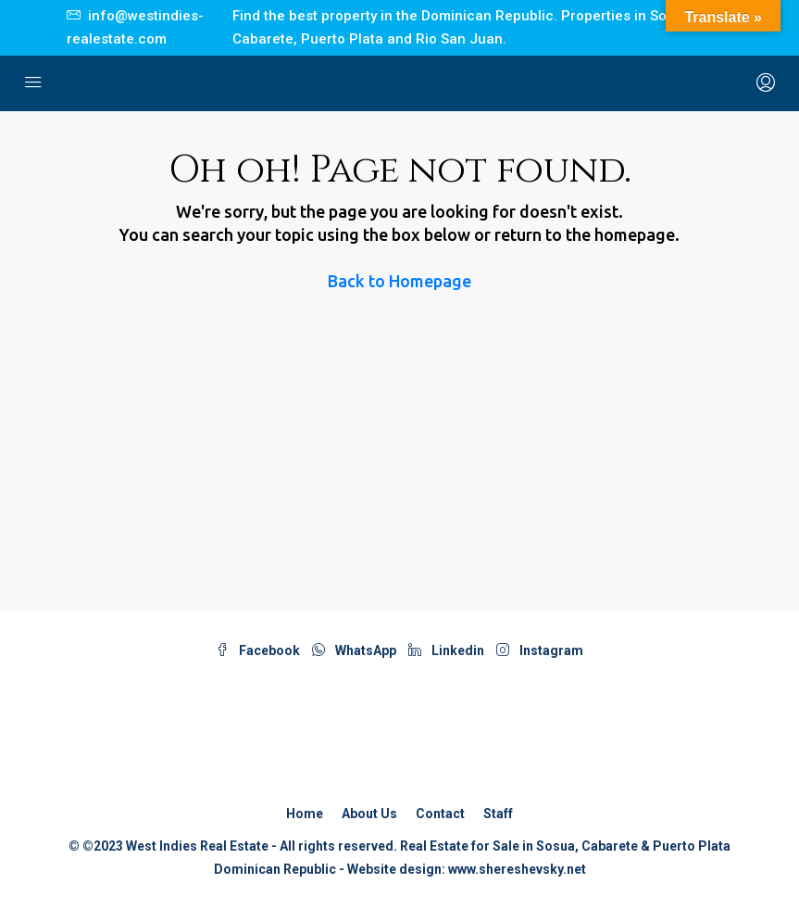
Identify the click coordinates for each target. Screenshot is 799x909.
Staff (498, 813)
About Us (369, 813)
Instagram (539, 650)
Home (304, 813)
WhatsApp (355, 650)
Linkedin (447, 650)
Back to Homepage (399, 280)
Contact (440, 813)
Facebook (259, 650)
